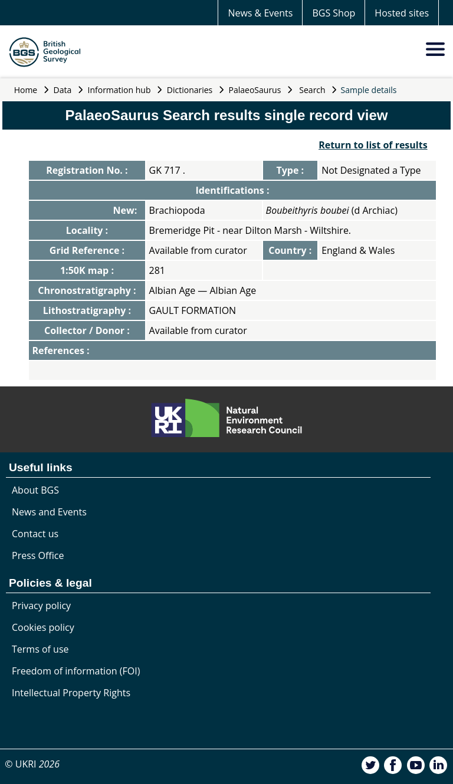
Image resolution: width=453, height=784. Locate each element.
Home (26, 89)
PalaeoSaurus (255, 89)
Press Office (38, 555)
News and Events (49, 511)
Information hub (119, 89)
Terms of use (40, 649)
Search (312, 89)
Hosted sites (402, 12)
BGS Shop (333, 12)
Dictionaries (190, 89)
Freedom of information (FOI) (76, 670)
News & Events (260, 12)
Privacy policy (41, 605)
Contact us (35, 533)
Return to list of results (373, 144)
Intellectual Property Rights (71, 692)
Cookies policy (43, 627)
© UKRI (32, 763)
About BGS (35, 490)
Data (63, 89)
